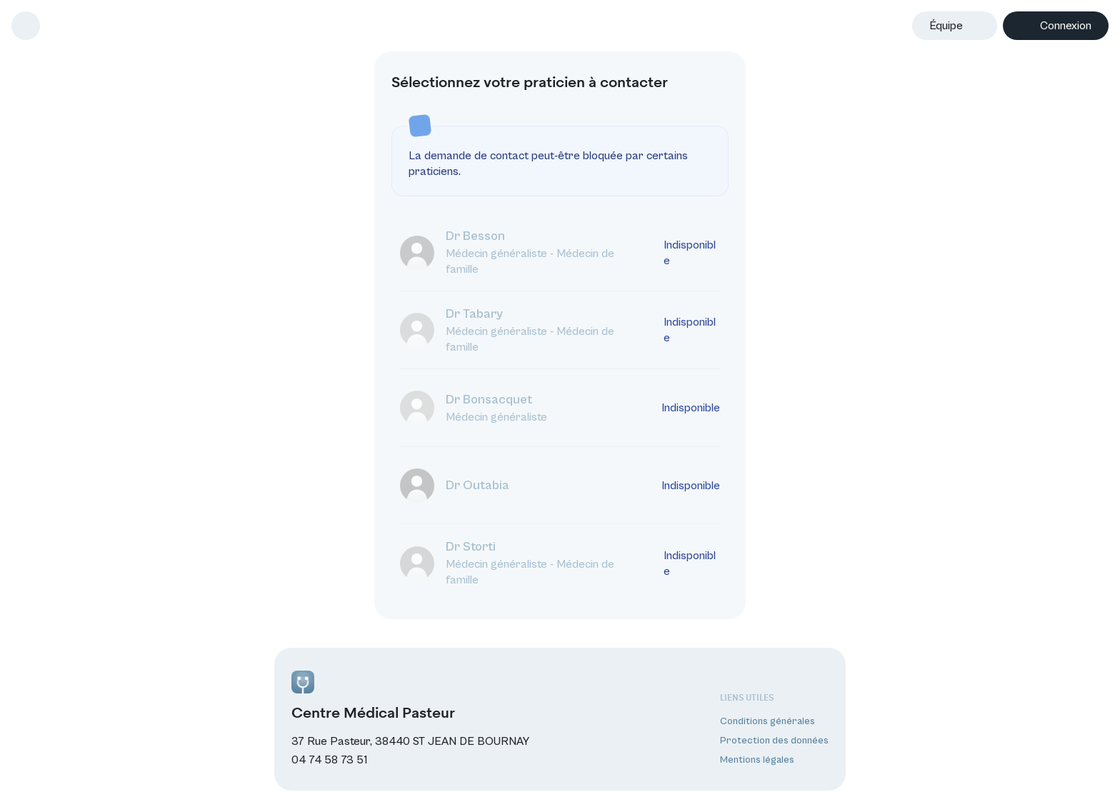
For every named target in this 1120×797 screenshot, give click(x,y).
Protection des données (774, 740)
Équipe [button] (946, 25)
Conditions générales (767, 720)
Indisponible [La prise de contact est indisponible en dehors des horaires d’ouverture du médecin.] (690, 252)
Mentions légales (757, 760)
